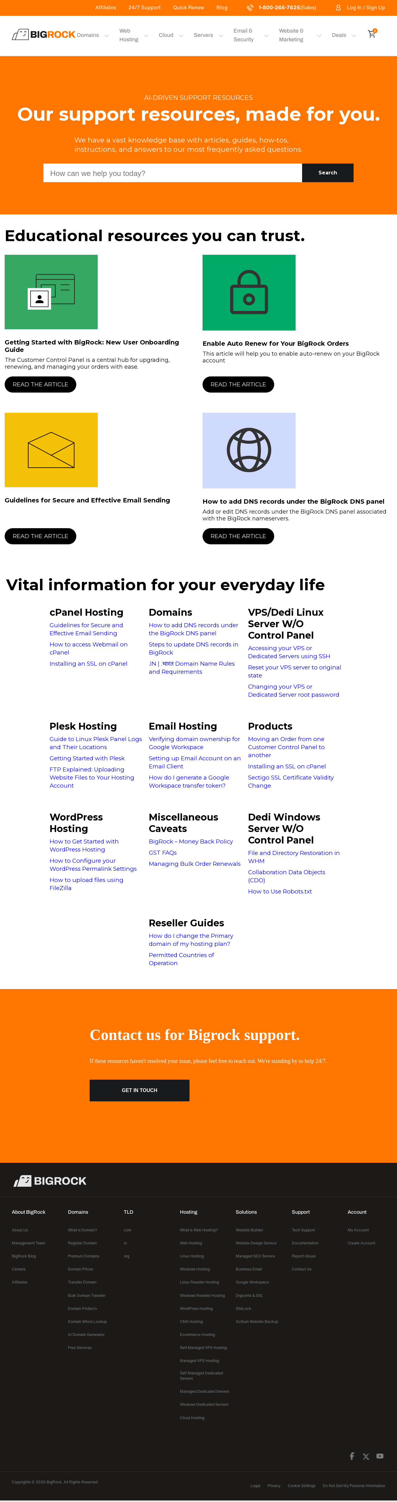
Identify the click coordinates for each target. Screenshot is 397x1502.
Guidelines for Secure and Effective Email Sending (87, 500)
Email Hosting (183, 726)
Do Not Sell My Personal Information (354, 1485)
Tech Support (303, 1230)
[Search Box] (172, 173)
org (126, 1256)
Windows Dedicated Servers (204, 1404)
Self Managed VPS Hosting (203, 1347)
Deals (339, 35)
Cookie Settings (301, 1485)
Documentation (305, 1243)
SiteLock (243, 1308)
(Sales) (281, 7)
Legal (255, 1485)
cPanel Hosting (86, 612)
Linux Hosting (192, 1256)
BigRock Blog (24, 1256)
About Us (20, 1230)
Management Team (28, 1243)
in (125, 1243)
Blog (222, 7)
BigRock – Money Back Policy (191, 841)
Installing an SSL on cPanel (88, 663)
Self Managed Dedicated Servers (201, 1375)
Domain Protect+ (82, 1308)
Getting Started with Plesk (87, 758)
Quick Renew (188, 7)
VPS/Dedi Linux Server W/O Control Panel (285, 624)
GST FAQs (163, 852)
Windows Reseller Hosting (202, 1295)
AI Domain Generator (86, 1334)
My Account (358, 1230)
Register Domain (82, 1243)
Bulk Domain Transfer (86, 1295)
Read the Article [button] (40, 384)
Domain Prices (80, 1269)
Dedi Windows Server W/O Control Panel (284, 829)
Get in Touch (139, 1090)
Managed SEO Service (255, 1256)
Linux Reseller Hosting (199, 1282)
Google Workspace (252, 1282)
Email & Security (239, 35)
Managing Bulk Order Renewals (195, 863)
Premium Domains (83, 1256)
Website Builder (249, 1230)
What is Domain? (82, 1230)
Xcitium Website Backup (257, 1321)
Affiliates (105, 7)
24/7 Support (144, 7)
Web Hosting (126, 35)
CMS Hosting (191, 1321)
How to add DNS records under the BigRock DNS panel (294, 501)
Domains (170, 612)
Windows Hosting (195, 1269)
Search (328, 173)
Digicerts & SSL (249, 1295)
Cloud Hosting (192, 1417)
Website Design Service (256, 1243)
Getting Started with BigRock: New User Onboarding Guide (92, 346)
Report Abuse (304, 1256)
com (127, 1230)
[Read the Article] (100, 384)
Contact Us (301, 1269)
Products (270, 726)
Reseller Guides (186, 923)
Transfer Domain (82, 1282)
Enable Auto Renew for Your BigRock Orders (276, 343)
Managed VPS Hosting (199, 1360)
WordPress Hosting (76, 823)
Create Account (361, 1243)
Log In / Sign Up (360, 7)
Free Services (79, 1347)
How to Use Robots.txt (280, 891)
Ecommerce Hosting (197, 1334)
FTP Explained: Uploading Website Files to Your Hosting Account (92, 777)
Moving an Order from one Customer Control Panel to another (286, 747)
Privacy (274, 1485)
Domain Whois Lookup (87, 1321)
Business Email (249, 1269)
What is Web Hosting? (199, 1230)
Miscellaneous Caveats (183, 823)
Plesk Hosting (83, 726)
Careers (18, 1269)
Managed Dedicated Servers (204, 1391)
